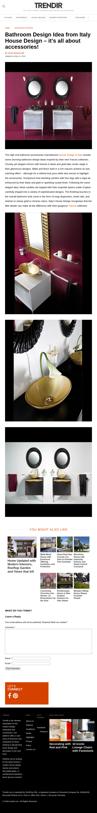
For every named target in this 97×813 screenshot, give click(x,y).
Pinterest (42, 731)
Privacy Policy (29, 743)
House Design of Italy (70, 155)
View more (81, 17)
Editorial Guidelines (30, 727)
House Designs (39, 17)
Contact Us (30, 749)
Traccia (72, 205)
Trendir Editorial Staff (16, 53)
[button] (48, 105)
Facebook (41, 726)
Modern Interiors (59, 17)
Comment (10, 627)
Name (8, 658)
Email (8, 663)
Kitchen (8, 17)
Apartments (22, 17)
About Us (30, 721)
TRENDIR (48, 5)
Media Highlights (30, 735)
